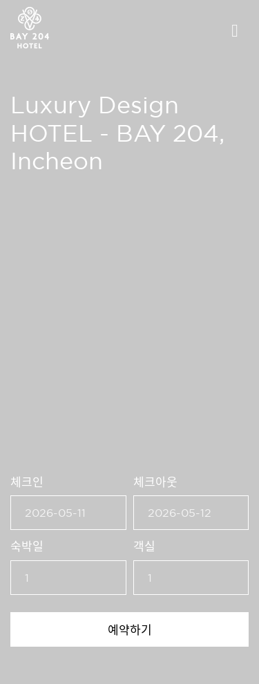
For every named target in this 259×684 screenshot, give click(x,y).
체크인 (27, 481)
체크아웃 (155, 481)
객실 (144, 545)
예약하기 (130, 629)
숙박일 (27, 545)
